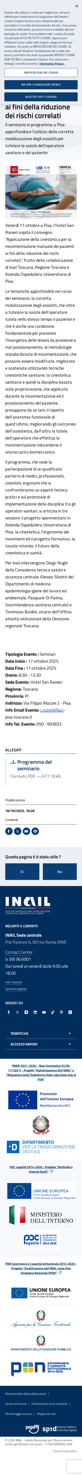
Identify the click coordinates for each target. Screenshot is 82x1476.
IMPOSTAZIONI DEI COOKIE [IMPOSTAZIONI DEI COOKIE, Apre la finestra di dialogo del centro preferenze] (41, 71)
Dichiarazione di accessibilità (49, 1403)
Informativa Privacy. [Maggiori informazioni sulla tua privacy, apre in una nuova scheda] (52, 62)
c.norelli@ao (51, 710)
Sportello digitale (15, 988)
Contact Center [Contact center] (19, 952)
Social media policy (65, 1451)
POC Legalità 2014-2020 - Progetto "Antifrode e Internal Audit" (41, 1169)
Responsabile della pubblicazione (25, 1393)
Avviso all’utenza (15, 1403)
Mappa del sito (46, 1413)
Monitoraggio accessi (18, 1413)
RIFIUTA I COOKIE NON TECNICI (41, 83)
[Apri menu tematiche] (41, 1033)
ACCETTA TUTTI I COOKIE (41, 95)
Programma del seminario (41, 765)
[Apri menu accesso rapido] (41, 1044)
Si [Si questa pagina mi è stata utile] (22, 871)
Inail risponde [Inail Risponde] (13, 982)
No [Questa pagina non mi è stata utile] (60, 871)
